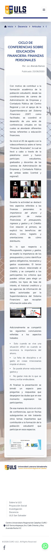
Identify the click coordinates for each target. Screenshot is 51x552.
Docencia (22, 26)
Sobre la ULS (15, 502)
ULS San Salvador (17, 515)
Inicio (10, 26)
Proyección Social (18, 505)
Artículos (36, 26)
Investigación (15, 509)
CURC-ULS (14, 542)
